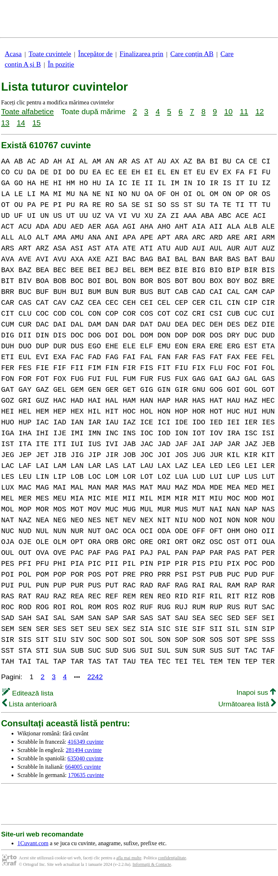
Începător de (95, 54)
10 (228, 111)
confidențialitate (172, 857)
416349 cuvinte (86, 742)
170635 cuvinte (86, 775)
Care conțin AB (191, 54)
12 (260, 111)
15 (36, 123)
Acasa (13, 54)
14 (21, 123)
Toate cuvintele (50, 54)
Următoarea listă (247, 704)
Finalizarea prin (141, 54)
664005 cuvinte (83, 767)
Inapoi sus (256, 692)
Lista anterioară (29, 704)
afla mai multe (128, 857)
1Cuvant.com (33, 843)
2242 (95, 677)
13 (5, 123)
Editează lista (27, 693)
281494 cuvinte (84, 750)
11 (244, 111)
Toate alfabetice (27, 111)
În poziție (61, 64)
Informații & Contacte (151, 864)
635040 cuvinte (85, 758)
